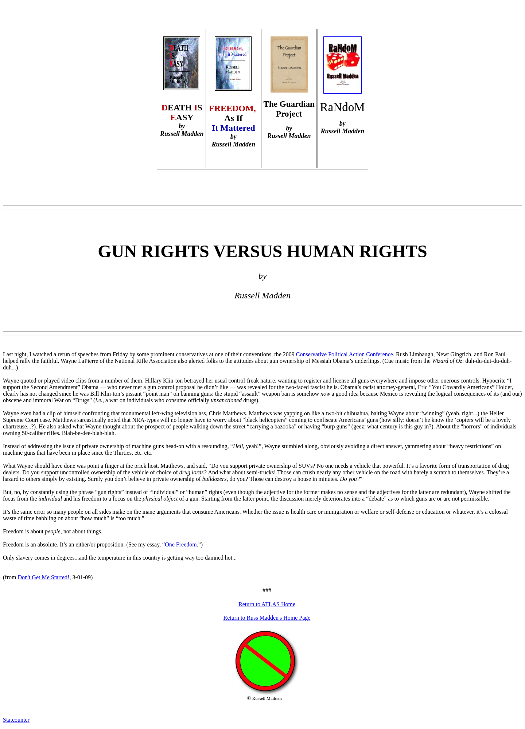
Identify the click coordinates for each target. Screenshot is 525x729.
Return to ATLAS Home (266, 604)
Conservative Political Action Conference (344, 354)
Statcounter (16, 720)
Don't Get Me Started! (43, 577)
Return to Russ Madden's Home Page (267, 618)
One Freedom (181, 544)
